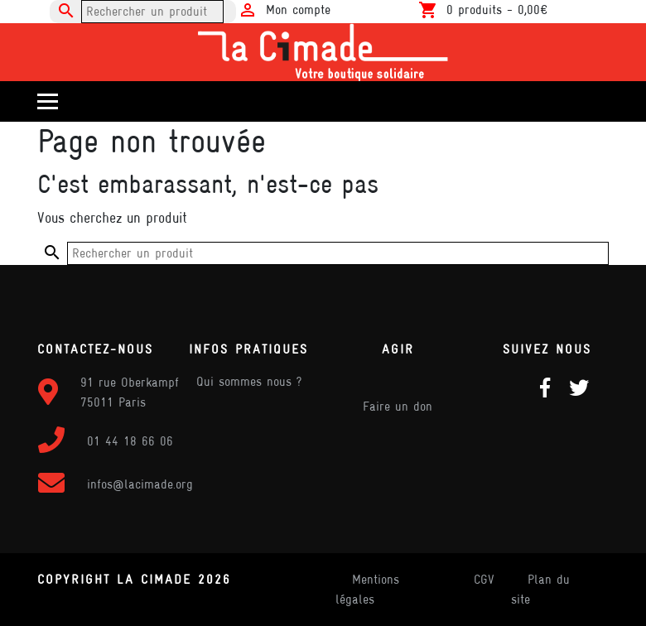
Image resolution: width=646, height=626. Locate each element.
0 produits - (496, 9)
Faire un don (397, 406)
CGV (484, 579)
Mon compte (298, 9)
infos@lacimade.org (140, 484)
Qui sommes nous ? (248, 381)
